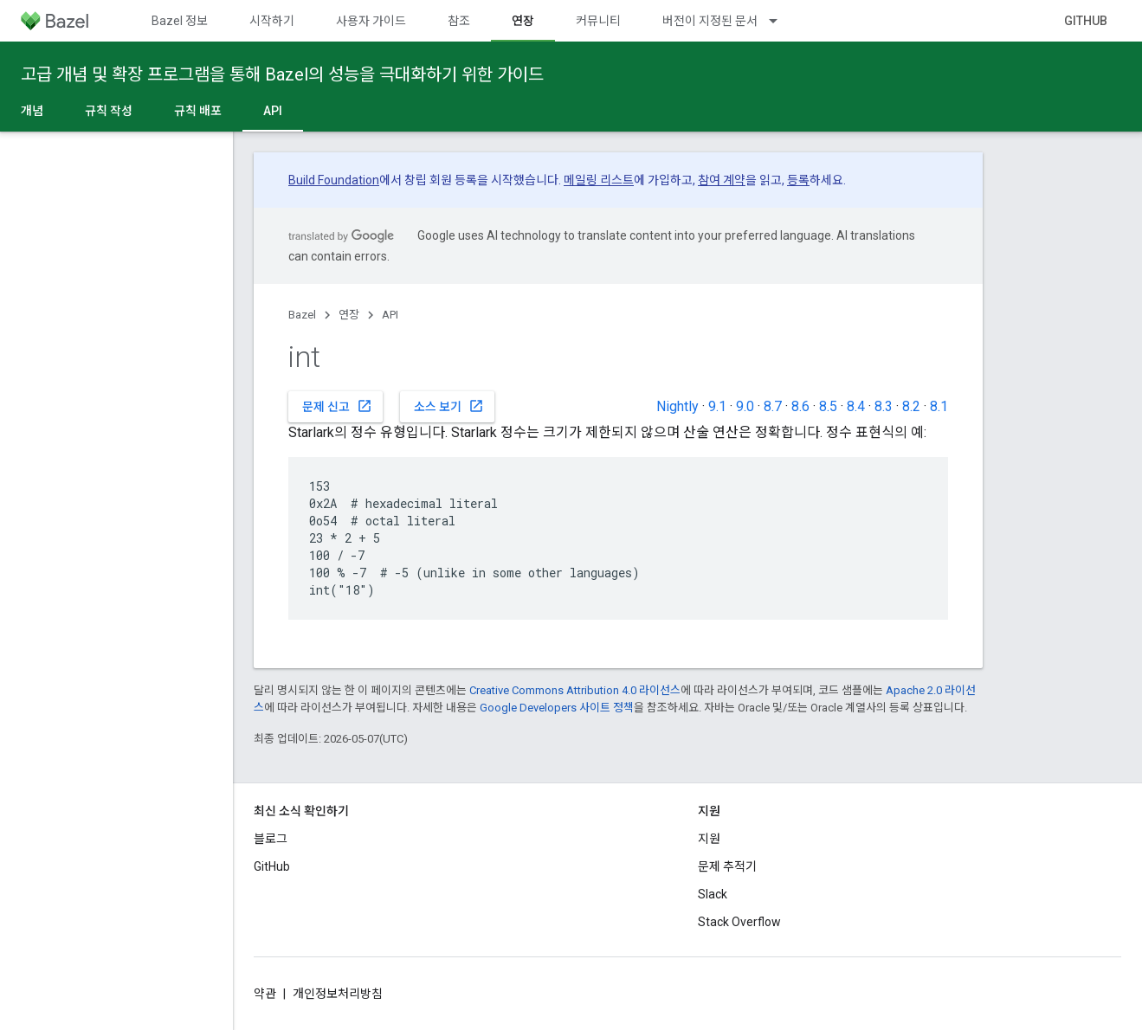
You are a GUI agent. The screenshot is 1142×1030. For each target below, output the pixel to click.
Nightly (677, 406)
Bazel (302, 314)
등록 (798, 180)
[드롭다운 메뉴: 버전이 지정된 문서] (781, 21)
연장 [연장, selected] (523, 21)
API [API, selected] (272, 111)
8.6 (800, 406)
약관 (265, 994)
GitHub (1085, 21)
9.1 (717, 406)
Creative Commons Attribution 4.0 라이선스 (575, 690)
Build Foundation (333, 180)
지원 (709, 839)
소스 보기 (449, 406)
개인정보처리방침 (338, 994)
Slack (712, 894)
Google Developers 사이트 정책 (557, 707)
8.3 (883, 406)
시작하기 (271, 21)
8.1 (939, 406)
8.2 (911, 406)
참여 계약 (721, 180)
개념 (32, 111)
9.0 (745, 406)
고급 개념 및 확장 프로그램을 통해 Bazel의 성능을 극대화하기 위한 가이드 (282, 74)
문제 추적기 (727, 866)
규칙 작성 (108, 111)
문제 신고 (337, 406)
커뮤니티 (598, 21)
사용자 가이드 (371, 21)
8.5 (828, 406)
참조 (459, 21)
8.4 (856, 406)
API (390, 314)
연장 (349, 314)
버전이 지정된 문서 (710, 21)
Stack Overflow (739, 922)
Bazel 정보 (180, 21)
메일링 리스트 (599, 180)
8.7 (773, 406)
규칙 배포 (198, 111)
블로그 (270, 839)
